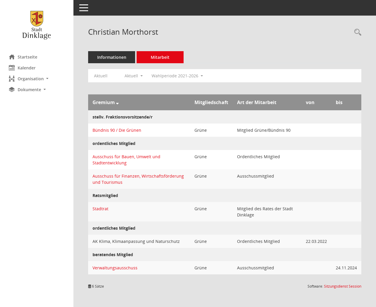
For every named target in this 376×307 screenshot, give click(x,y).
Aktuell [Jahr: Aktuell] (101, 76)
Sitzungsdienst (342, 286)
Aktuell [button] (134, 76)
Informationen (111, 57)
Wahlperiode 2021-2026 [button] (177, 76)
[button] (36, 78)
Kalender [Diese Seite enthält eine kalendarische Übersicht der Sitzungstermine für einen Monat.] (22, 68)
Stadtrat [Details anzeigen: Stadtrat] (100, 208)
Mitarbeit (160, 57)
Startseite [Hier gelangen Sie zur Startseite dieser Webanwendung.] (23, 57)
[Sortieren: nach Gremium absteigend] (117, 102)
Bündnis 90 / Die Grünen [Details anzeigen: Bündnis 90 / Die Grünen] (117, 130)
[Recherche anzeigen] (356, 32)
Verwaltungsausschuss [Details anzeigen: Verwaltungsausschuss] (115, 268)
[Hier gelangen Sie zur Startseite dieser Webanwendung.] (36, 25)
